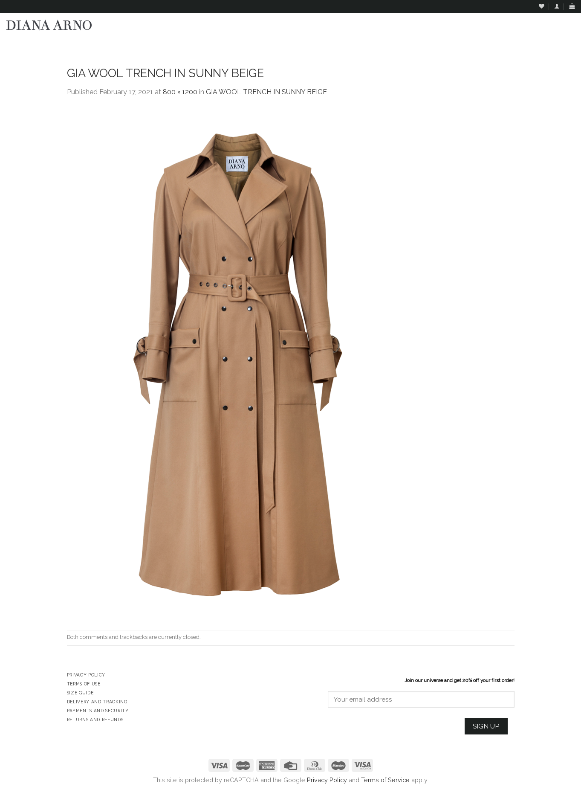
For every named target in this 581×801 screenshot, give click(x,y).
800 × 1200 (180, 92)
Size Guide (80, 692)
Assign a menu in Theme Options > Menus (488, 45)
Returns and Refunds (95, 719)
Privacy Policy (327, 780)
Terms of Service (385, 780)
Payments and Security (98, 710)
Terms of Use (84, 683)
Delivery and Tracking (97, 701)
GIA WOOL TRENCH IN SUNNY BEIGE (266, 92)
